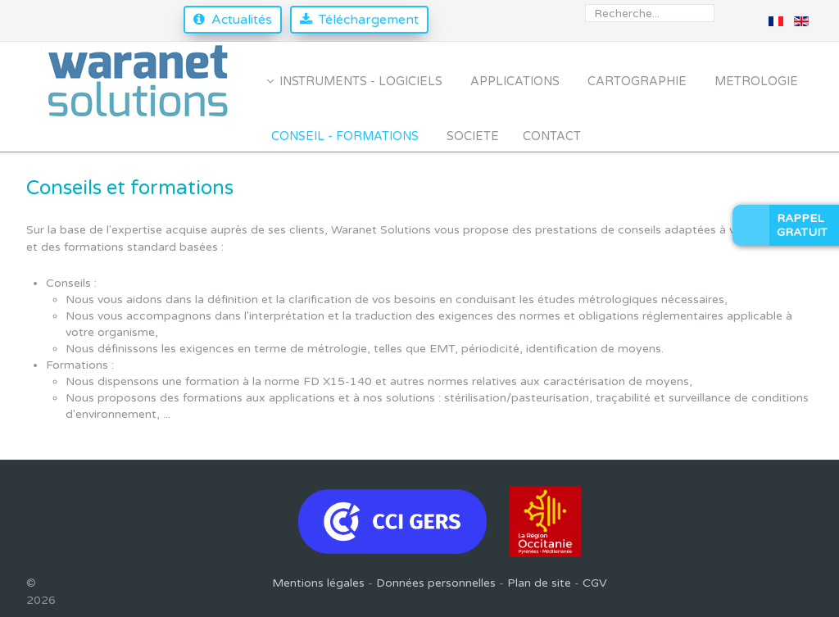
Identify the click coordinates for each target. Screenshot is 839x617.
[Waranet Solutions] (140, 81)
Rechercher (585, 4)
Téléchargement (369, 19)
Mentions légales (318, 583)
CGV (595, 583)
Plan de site (539, 583)
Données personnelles (436, 583)
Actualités (241, 19)
